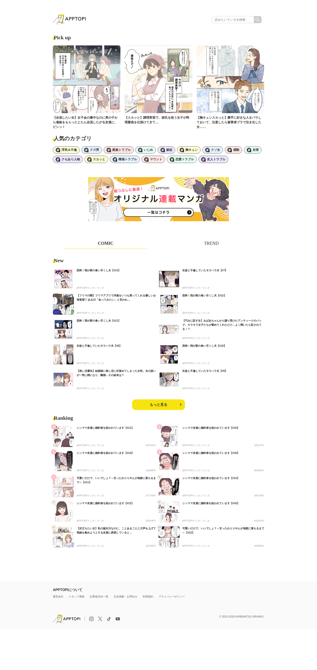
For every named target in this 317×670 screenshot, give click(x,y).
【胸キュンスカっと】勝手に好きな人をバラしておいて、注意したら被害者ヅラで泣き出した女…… (229, 122)
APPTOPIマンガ (85, 289)
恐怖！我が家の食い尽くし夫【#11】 (99, 321)
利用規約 (148, 597)
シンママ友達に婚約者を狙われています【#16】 (211, 454)
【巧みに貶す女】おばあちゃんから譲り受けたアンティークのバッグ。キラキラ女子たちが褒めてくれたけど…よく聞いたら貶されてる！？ (222, 326)
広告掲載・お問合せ (125, 597)
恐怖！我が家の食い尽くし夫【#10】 (204, 346)
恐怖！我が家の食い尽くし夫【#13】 (99, 271)
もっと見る (158, 406)
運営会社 (58, 597)
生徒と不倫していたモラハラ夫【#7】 (204, 271)
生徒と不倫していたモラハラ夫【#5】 (204, 372)
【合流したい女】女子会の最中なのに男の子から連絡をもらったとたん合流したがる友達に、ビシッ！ (85, 122)
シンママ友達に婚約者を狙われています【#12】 (105, 504)
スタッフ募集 (77, 597)
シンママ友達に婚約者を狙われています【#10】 (211, 504)
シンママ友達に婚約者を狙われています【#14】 (105, 454)
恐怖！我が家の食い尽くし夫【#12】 (204, 296)
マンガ (100, 289)
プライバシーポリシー (171, 597)
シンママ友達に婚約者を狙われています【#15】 (211, 428)
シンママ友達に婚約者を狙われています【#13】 (211, 479)
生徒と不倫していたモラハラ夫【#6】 (99, 346)
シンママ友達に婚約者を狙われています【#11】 (105, 428)
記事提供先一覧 (99, 597)
